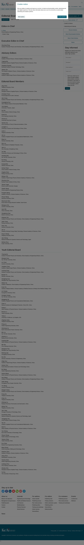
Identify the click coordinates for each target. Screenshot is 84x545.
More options (21, 16)
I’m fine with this (62, 16)
